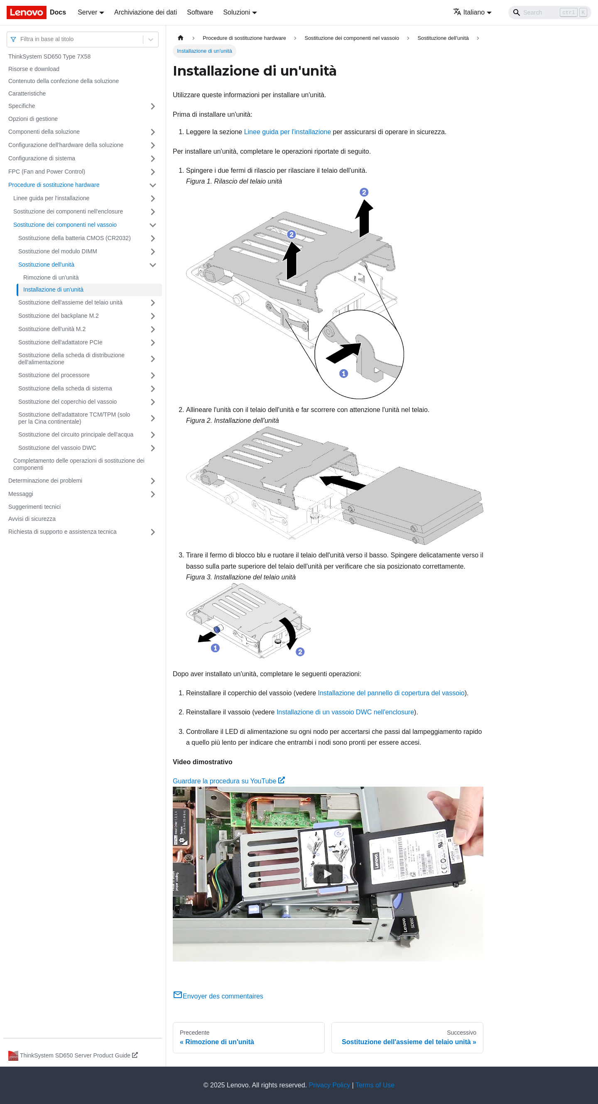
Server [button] (87, 12)
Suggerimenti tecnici (34, 506)
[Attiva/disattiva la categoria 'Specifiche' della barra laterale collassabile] (153, 106)
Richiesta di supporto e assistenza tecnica (62, 531)
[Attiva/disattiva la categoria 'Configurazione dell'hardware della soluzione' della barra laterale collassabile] (153, 145)
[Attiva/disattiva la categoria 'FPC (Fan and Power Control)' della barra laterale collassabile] (153, 172)
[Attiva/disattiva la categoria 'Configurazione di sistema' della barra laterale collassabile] (153, 158)
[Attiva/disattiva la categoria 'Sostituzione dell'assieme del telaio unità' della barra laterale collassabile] (153, 302)
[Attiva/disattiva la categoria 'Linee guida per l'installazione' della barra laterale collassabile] (153, 198)
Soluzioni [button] (236, 12)
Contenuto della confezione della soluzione (63, 81)
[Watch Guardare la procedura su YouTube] (328, 874)
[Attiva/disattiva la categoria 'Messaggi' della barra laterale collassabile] (153, 494)
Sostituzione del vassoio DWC (57, 447)
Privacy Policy (329, 1085)
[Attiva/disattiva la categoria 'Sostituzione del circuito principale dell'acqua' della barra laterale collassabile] (153, 435)
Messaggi (20, 494)
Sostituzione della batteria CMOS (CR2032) (74, 238)
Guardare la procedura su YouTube (229, 781)
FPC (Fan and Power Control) (46, 171)
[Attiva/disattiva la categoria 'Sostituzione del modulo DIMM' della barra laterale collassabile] (153, 251)
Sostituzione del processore (54, 375)
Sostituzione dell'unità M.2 (52, 329)
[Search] (549, 12)
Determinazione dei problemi (45, 480)
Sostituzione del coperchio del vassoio (67, 401)
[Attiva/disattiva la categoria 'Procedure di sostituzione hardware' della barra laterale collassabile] (153, 185)
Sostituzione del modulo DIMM (57, 251)
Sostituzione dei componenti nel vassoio (65, 224)
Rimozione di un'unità (50, 277)
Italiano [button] (469, 12)
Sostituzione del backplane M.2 (58, 315)
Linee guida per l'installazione (51, 198)
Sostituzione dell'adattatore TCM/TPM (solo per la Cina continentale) (74, 418)
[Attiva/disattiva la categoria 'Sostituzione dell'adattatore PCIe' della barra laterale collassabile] (153, 342)
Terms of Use (375, 1085)
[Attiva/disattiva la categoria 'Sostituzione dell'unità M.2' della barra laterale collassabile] (153, 329)
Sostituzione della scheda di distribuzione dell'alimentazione (71, 359)
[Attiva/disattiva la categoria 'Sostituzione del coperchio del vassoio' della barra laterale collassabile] (153, 402)
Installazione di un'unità (53, 289)
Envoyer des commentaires (218, 996)
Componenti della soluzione (44, 131)
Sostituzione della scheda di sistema (65, 388)
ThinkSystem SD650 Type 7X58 (49, 56)
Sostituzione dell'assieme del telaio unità (70, 302)
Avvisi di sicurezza (32, 518)
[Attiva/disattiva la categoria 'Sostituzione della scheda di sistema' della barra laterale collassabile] (153, 388)
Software (200, 12)
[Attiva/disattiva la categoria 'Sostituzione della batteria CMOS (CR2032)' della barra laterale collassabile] (153, 238)
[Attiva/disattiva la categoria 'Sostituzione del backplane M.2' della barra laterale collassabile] (153, 316)
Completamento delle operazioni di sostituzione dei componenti (79, 464)
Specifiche (21, 106)
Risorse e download (33, 69)
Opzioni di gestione (33, 118)
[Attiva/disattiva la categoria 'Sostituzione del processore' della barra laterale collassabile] (153, 375)
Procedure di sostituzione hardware (53, 185)
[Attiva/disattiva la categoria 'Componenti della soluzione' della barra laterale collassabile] (153, 132)
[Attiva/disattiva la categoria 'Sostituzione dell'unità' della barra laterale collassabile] (153, 265)
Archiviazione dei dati (145, 12)
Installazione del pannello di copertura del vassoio (391, 693)
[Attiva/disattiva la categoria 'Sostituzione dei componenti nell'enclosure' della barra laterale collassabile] (153, 211)
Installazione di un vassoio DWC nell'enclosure (345, 712)
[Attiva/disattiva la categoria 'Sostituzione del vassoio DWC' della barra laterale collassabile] (153, 448)
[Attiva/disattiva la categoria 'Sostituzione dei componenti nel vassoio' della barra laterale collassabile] (153, 225)
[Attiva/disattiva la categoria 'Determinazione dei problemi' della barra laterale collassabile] (153, 481)
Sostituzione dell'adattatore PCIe (60, 342)
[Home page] (181, 38)
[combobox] (21, 39)
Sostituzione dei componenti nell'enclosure (68, 211)
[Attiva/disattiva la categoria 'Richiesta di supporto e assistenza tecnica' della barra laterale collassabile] (153, 532)
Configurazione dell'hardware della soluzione (65, 145)
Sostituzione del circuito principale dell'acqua (75, 434)
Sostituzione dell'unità (46, 264)
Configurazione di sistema (41, 158)
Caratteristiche (27, 93)
